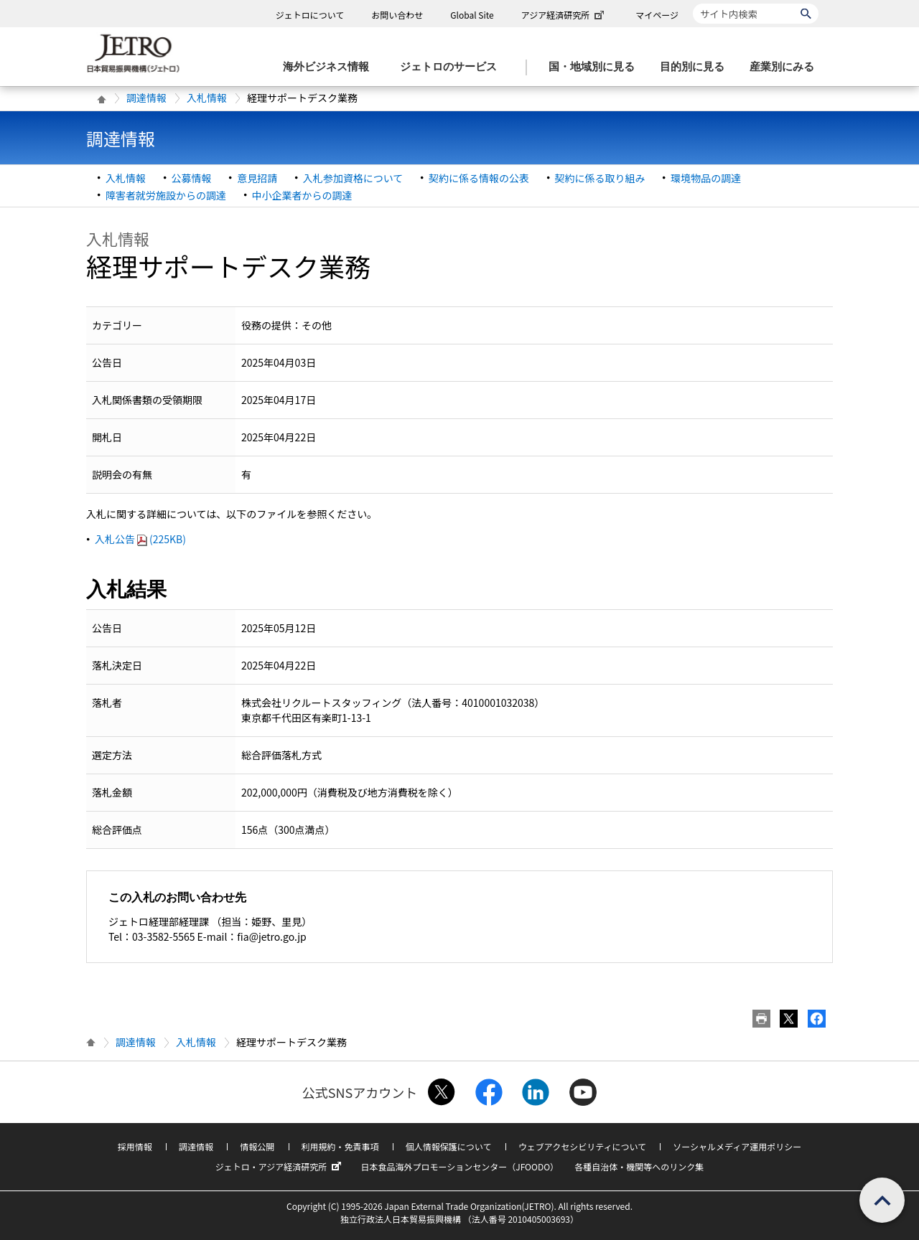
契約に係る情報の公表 (479, 178)
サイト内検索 (692, 3)
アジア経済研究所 (564, 15)
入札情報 (207, 97)
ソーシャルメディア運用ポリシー (737, 1146)
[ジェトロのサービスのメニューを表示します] (452, 67)
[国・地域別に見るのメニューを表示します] (596, 67)
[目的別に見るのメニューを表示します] (696, 67)
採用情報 (135, 1146)
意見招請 (257, 178)
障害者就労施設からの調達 (166, 195)
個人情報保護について (449, 1146)
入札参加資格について (353, 178)
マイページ (656, 15)
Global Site (471, 15)
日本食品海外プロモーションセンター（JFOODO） (459, 1166)
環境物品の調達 (706, 178)
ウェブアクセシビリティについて (582, 1146)
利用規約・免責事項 (340, 1146)
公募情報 (192, 178)
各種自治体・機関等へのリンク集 (639, 1166)
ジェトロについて (310, 15)
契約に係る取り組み (600, 178)
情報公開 (257, 1146)
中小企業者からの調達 (302, 195)
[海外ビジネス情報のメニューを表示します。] (330, 67)
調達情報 (146, 97)
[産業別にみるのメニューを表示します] (786, 67)
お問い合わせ (397, 15)
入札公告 (140, 539)
